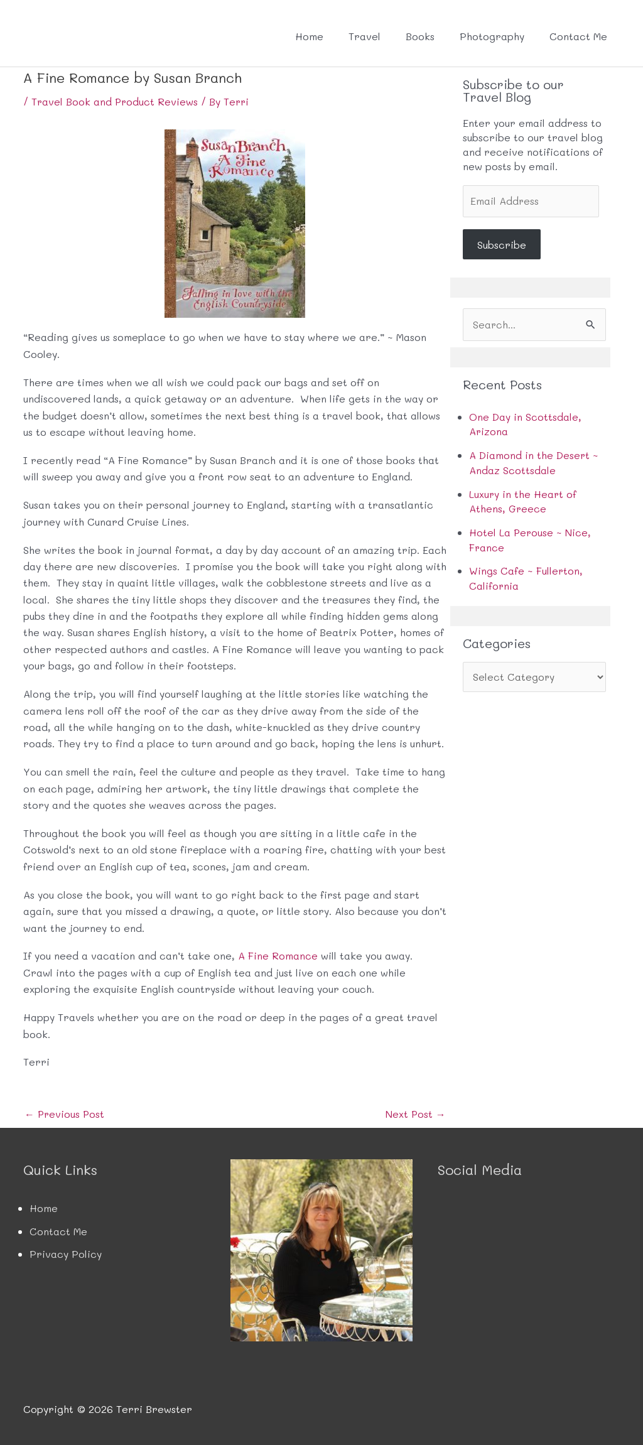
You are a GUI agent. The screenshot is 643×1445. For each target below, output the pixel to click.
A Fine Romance (278, 955)
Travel (365, 36)
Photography (492, 36)
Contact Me (578, 36)
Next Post (415, 1113)
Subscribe (501, 244)
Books (420, 36)
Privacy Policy (66, 1253)
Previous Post (65, 1113)
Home (309, 36)
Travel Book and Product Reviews (115, 101)
